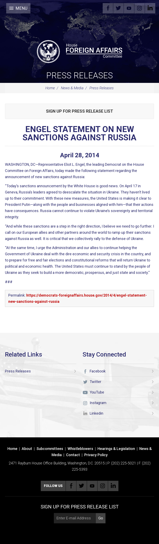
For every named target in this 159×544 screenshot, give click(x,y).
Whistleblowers (80, 448)
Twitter (118, 8)
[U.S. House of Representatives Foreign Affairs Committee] (79, 51)
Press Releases (79, 75)
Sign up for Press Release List (79, 111)
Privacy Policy (96, 455)
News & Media (72, 88)
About (27, 448)
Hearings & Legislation (116, 448)
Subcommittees (49, 448)
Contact (73, 455)
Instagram (139, 8)
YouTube (129, 8)
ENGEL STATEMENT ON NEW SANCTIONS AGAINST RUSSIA (79, 133)
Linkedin (150, 8)
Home (50, 88)
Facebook (108, 8)
